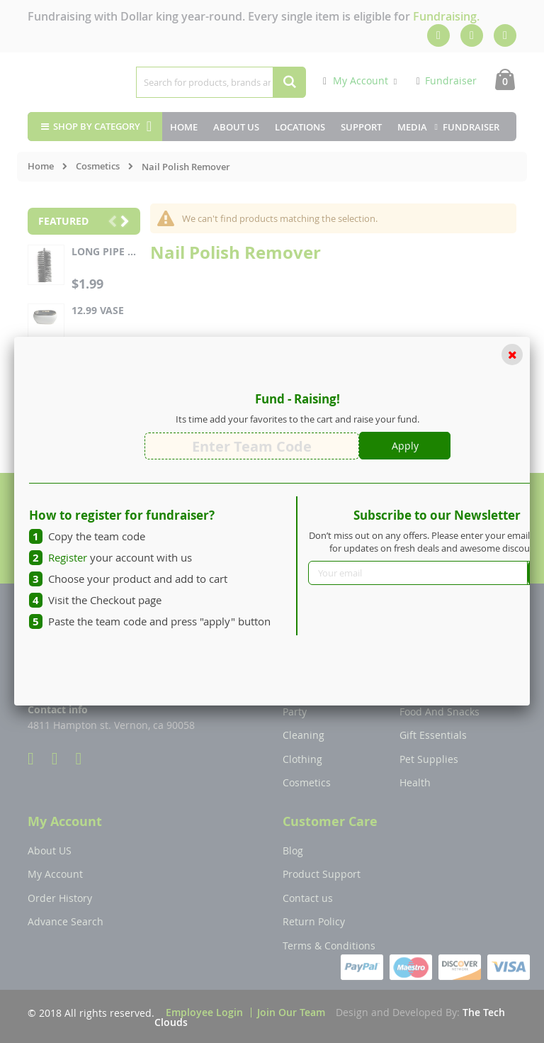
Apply (405, 445)
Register (67, 557)
